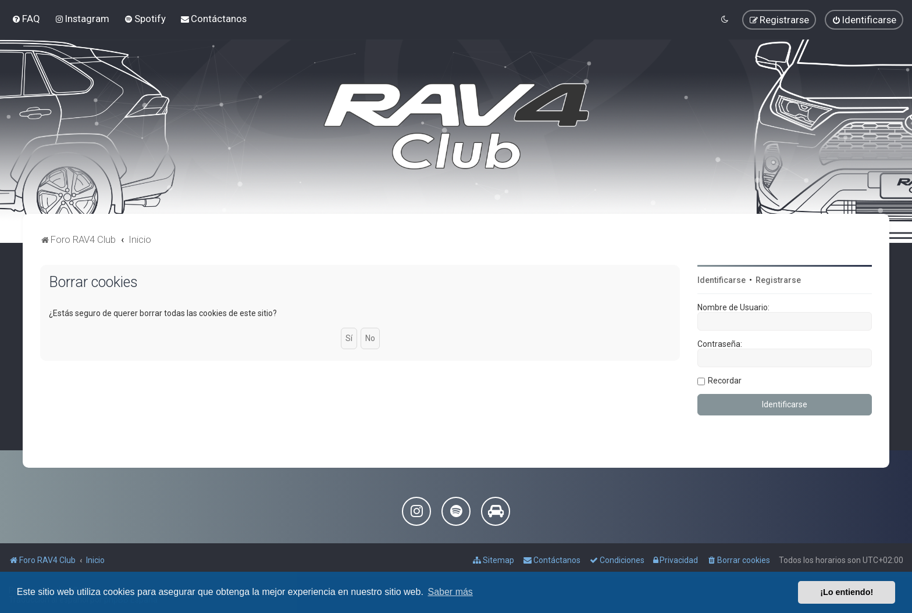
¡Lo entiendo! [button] (846, 592)
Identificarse (721, 280)
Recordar (725, 380)
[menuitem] (26, 18)
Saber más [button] (450, 592)
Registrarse (778, 280)
